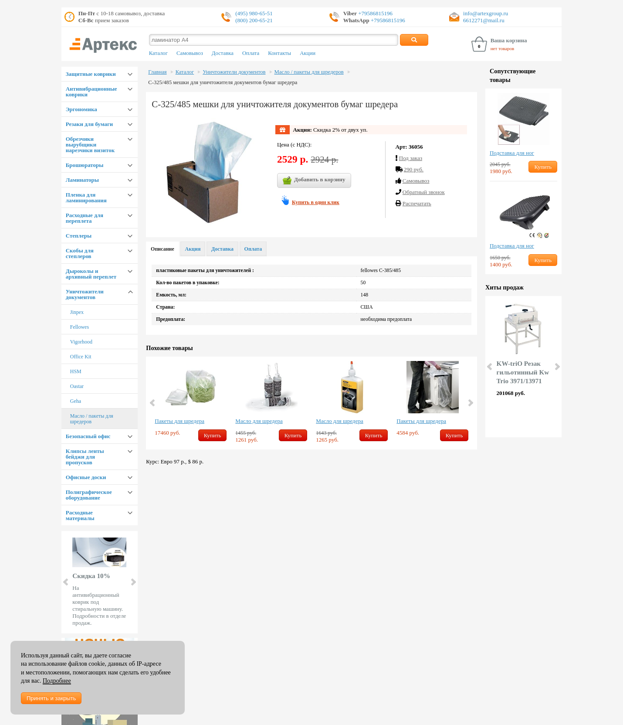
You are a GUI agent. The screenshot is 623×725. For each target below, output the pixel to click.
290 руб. (413, 169)
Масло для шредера (258, 421)
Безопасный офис (88, 436)
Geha (75, 401)
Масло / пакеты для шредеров (91, 419)
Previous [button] (153, 403)
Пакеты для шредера (179, 421)
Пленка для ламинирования (86, 197)
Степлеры (78, 235)
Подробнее (57, 680)
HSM (75, 371)
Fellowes (79, 327)
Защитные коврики (91, 74)
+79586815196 (375, 13)
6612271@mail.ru (483, 20)
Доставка (223, 53)
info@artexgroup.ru (485, 13)
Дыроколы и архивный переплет (91, 274)
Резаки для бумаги (89, 124)
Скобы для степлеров (80, 253)
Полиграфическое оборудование (89, 495)
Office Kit (80, 357)
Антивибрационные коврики (91, 91)
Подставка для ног (512, 153)
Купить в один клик (315, 202)
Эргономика (81, 109)
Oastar (77, 386)
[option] (191, 401)
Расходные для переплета (84, 218)
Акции (307, 53)
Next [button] (470, 403)
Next (133, 582)
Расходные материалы (80, 515)
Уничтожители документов (85, 294)
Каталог (158, 53)
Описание (162, 249)
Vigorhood (81, 342)
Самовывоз (189, 53)
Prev (66, 582)
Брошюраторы (85, 165)
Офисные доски (86, 477)
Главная (157, 72)
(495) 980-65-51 (254, 13)
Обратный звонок (424, 192)
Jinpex (77, 312)
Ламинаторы (82, 180)
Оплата (250, 53)
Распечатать (417, 203)
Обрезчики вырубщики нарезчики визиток (90, 144)
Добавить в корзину (314, 180)
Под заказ (410, 158)
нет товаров (503, 48)
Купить (212, 435)
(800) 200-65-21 (254, 20)
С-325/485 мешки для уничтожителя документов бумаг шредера (222, 82)
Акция (193, 249)
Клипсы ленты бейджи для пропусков (85, 457)
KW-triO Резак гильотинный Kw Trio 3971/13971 (523, 372)
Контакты (279, 53)
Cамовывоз (416, 180)
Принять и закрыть (51, 698)
